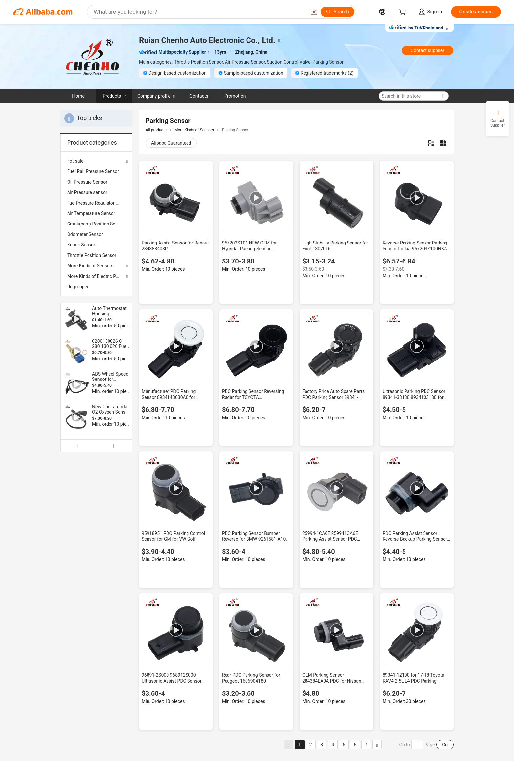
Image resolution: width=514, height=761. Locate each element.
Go (445, 744)
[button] (314, 12)
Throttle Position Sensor (91, 255)
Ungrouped (78, 286)
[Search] (337, 12)
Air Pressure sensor (87, 192)
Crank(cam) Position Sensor (95, 223)
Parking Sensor (235, 130)
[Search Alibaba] (199, 11)
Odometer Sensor (85, 234)
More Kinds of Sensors (90, 265)
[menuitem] (96, 171)
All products (156, 130)
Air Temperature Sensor (91, 213)
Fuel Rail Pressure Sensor (93, 171)
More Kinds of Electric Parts (95, 276)
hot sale (75, 161)
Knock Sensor (81, 244)
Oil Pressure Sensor (87, 182)
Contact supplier (427, 50)
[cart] (403, 12)
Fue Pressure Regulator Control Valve (96, 202)
